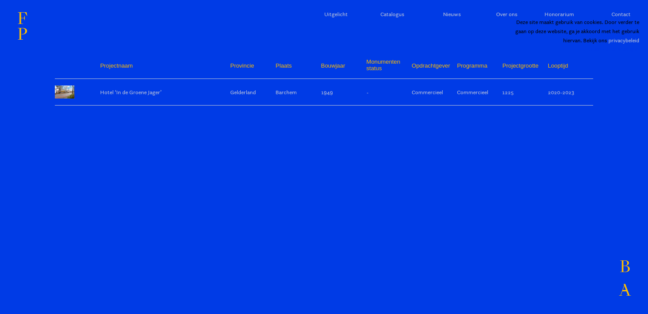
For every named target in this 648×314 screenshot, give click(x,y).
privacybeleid (623, 40)
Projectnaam (116, 65)
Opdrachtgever (431, 65)
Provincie (242, 65)
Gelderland (243, 92)
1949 (327, 92)
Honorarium (559, 13)
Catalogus (392, 13)
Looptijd (558, 65)
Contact (621, 13)
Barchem (286, 92)
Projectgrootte (520, 65)
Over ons (506, 13)
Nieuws (452, 13)
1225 (508, 92)
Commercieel (427, 92)
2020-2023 (561, 92)
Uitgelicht (336, 13)
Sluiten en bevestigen (611, 49)
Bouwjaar (333, 65)
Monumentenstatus (383, 65)
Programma (472, 65)
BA (625, 279)
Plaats (283, 65)
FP (22, 26)
